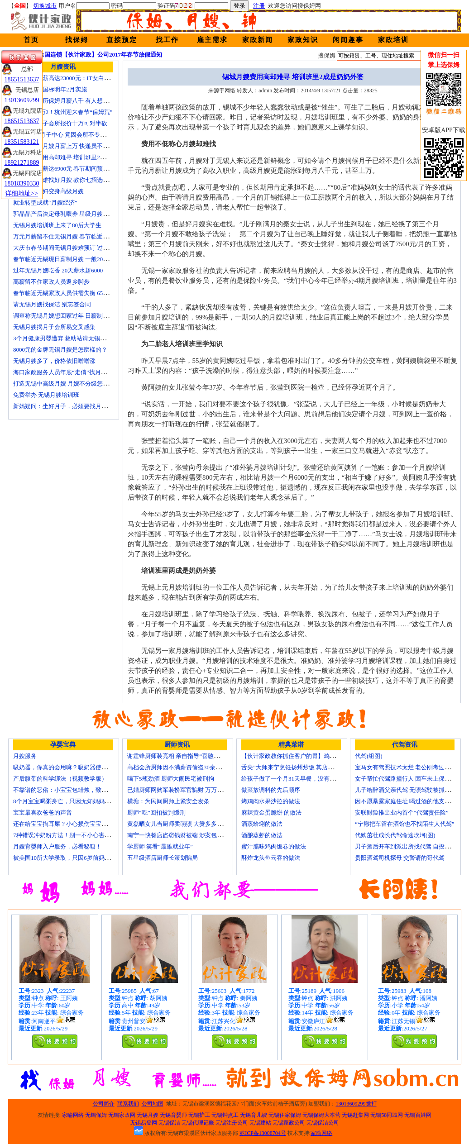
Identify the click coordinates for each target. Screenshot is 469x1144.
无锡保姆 (96, 1115)
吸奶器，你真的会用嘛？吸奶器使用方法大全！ (75, 767)
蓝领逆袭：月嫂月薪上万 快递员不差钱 (64, 146)
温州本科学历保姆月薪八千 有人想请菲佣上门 (72, 100)
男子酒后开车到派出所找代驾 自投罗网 (405, 846)
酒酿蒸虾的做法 (261, 835)
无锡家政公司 (289, 1123)
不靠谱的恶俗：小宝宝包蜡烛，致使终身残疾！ (75, 789)
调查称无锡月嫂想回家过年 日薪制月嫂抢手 (69, 315)
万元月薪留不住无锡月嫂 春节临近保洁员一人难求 (78, 236)
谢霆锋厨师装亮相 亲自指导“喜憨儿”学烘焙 (183, 756)
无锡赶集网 (355, 1115)
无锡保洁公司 (322, 1123)
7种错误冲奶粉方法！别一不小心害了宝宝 (67, 835)
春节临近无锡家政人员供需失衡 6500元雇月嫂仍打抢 (81, 293)
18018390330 (22, 183)
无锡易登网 (143, 1123)
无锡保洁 (169, 1123)
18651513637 (22, 79)
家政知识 (302, 39)
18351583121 (22, 141)
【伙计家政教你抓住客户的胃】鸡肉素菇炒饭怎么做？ (312, 756)
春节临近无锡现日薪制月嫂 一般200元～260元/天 (76, 259)
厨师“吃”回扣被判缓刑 (156, 812)
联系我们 (128, 1104)
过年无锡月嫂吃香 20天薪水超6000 (58, 270)
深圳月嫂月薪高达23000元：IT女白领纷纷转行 (73, 78)
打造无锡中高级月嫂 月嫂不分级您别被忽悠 (69, 383)
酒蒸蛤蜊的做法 (261, 823)
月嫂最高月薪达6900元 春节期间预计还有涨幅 (72, 168)
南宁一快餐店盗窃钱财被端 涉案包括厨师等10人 (189, 835)
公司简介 (104, 1104)
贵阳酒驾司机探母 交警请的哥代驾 (400, 857)
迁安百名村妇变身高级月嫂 (48, 191)
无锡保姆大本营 (321, 1115)
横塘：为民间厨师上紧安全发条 (168, 801)
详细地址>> (21, 193)
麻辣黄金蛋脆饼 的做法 (271, 812)
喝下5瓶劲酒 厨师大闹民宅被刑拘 (170, 778)
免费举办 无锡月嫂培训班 (46, 394)
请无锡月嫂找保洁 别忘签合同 (52, 304)
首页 (31, 39)
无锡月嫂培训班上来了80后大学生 (57, 225)
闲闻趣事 (348, 39)
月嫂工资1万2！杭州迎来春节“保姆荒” (63, 112)
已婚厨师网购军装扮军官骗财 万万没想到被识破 (189, 789)
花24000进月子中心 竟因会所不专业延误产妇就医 (77, 134)
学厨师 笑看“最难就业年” (160, 846)
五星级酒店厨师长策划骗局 (162, 857)
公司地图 (152, 1104)
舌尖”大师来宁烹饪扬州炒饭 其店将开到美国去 (302, 767)
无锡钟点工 (225, 1115)
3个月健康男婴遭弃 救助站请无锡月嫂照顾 (68, 338)
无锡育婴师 (173, 1115)
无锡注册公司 (231, 1123)
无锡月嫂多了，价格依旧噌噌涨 (54, 361)
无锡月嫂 (147, 1115)
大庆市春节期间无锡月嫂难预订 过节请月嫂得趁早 (78, 247)
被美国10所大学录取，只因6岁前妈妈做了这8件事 (78, 857)
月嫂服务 (25, 756)
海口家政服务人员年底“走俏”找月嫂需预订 (68, 372)
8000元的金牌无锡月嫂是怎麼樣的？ (60, 349)
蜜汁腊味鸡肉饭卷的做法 (273, 846)
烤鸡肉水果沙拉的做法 (270, 801)
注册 (259, 5)
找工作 (167, 39)
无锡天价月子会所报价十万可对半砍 (60, 123)
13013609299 (22, 100)
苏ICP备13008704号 (262, 1133)
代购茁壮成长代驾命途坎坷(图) (395, 835)
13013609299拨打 (356, 1104)
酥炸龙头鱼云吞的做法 (270, 857)
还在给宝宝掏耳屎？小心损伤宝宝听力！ (66, 823)
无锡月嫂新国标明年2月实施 (50, 89)
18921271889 (22, 162)
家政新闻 (257, 39)
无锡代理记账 (198, 1123)
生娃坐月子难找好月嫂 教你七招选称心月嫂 (69, 179)
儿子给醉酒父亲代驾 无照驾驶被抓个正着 (408, 789)
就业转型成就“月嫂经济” (45, 202)
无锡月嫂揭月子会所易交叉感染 (54, 327)
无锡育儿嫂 (253, 1115)
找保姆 (76, 39)
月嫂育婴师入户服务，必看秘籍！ (57, 846)
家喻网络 (73, 1115)
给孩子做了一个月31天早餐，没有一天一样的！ (303, 778)
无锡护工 (199, 1115)
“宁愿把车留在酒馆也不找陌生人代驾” (405, 823)
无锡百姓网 (417, 1115)
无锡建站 (260, 1123)
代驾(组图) (369, 756)
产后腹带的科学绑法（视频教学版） (60, 778)
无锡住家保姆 (284, 1115)
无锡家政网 (121, 1115)
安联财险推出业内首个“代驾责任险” (402, 812)
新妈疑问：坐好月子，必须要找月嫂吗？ (66, 406)
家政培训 (393, 39)
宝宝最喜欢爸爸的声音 (42, 812)
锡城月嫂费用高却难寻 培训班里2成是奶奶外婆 (74, 157)
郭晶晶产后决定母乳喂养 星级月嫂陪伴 (64, 213)
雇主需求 (212, 39)
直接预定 (121, 39)
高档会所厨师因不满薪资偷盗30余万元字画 (183, 767)
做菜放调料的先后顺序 (270, 789)
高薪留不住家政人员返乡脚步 (51, 281)
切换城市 (45, 5)
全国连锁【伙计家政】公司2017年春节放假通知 (100, 54)
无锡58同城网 (386, 1115)
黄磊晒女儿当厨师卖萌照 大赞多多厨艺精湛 (183, 823)
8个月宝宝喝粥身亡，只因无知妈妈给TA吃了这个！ (80, 801)
